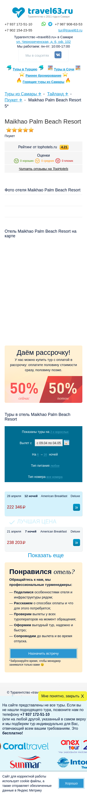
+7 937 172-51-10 (18, 24)
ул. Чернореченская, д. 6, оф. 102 (43, 42)
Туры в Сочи (64, 69)
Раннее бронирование (43, 75)
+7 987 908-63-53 (68, 24)
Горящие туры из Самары (43, 82)
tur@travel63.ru (70, 30)
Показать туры (44, 486)
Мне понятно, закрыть (60, 696)
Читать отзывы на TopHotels (43, 169)
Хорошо (71, 783)
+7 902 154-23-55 (18, 30)
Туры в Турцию (25, 69)
